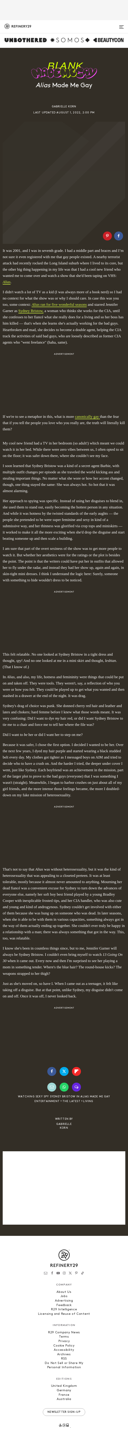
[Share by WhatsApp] (64, 1087)
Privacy (64, 1341)
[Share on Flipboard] (76, 1071)
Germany (64, 1390)
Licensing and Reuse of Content (64, 1314)
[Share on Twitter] (64, 1071)
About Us (64, 1292)
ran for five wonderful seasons (63, 304)
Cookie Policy (63, 1345)
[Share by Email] (51, 1087)
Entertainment (47, 1101)
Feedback (64, 1305)
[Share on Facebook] (118, 236)
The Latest (71, 1101)
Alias (35, 304)
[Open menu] (121, 25)
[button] (108, 236)
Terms (64, 1337)
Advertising (64, 1300)
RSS (64, 1358)
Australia (64, 1399)
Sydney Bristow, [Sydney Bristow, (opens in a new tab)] (30, 311)
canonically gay (87, 416)
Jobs (64, 1296)
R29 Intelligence (64, 1309)
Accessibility (64, 1350)
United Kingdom (64, 1386)
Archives (64, 1354)
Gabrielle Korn (64, 106)
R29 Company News (64, 1332)
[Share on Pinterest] (107, 236)
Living (88, 1101)
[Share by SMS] (76, 1087)
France (64, 1395)
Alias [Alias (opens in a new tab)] (7, 282)
